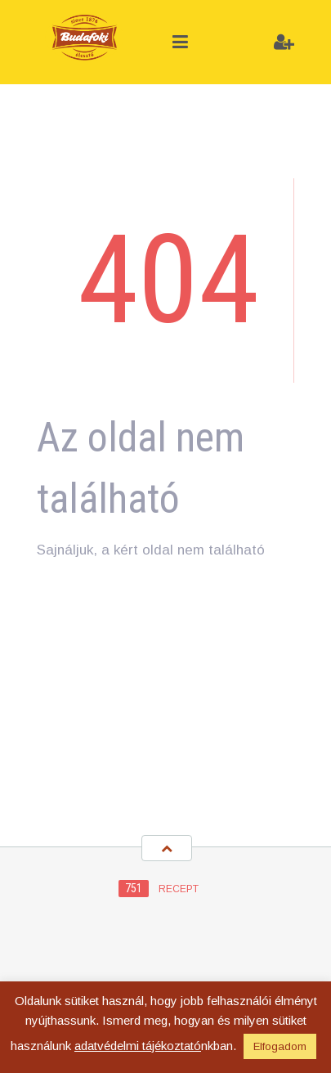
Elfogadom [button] (279, 1046)
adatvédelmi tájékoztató (137, 1046)
